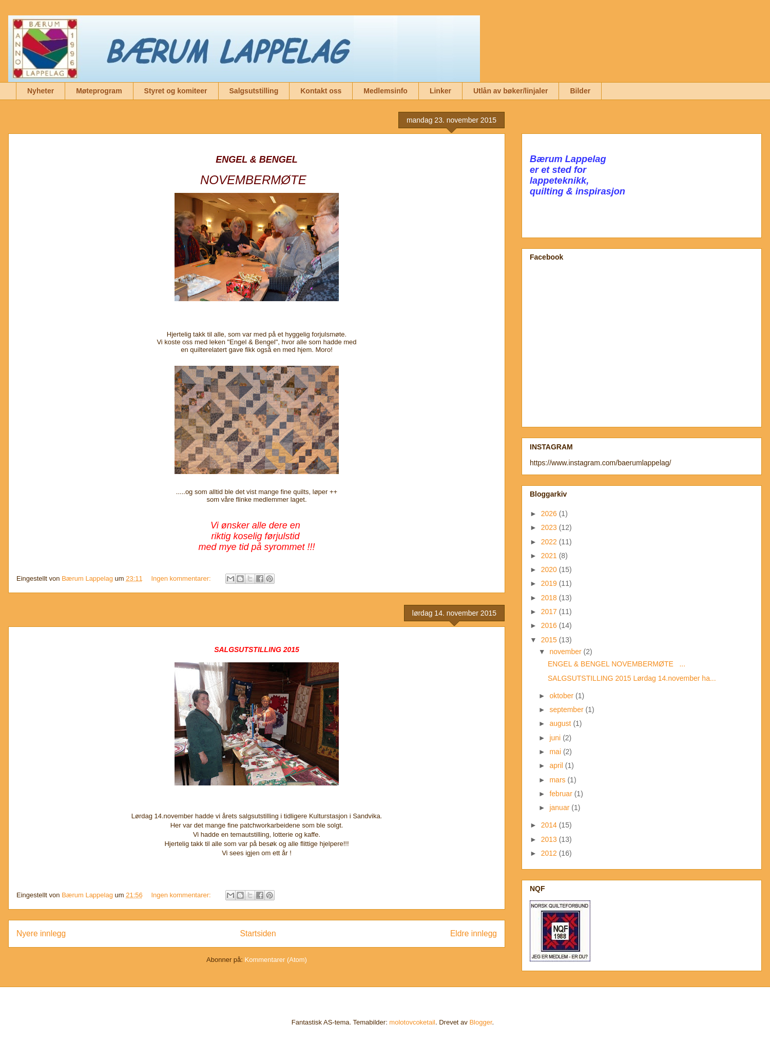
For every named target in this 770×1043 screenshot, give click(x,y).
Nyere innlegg (41, 933)
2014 (550, 825)
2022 (550, 542)
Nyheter (40, 91)
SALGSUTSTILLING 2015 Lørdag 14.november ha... (632, 678)
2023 (550, 527)
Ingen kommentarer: (182, 578)
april (557, 765)
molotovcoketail (412, 1022)
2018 (550, 598)
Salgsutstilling (254, 91)
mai (556, 751)
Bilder (580, 91)
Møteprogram (99, 91)
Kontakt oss (320, 91)
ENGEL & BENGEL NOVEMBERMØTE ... (616, 664)
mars (558, 780)
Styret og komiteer (175, 91)
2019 (550, 583)
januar (560, 807)
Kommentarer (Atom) (276, 959)
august (561, 723)
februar (561, 794)
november (566, 651)
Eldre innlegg (473, 933)
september (567, 709)
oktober (562, 696)
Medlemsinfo (385, 91)
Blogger (480, 1022)
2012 (550, 853)
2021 (550, 556)
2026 (550, 513)
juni (556, 738)
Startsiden (258, 933)
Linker (440, 91)
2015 (550, 640)
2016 (550, 625)
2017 (550, 611)
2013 (550, 839)
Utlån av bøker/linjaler (510, 91)
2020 (550, 569)
